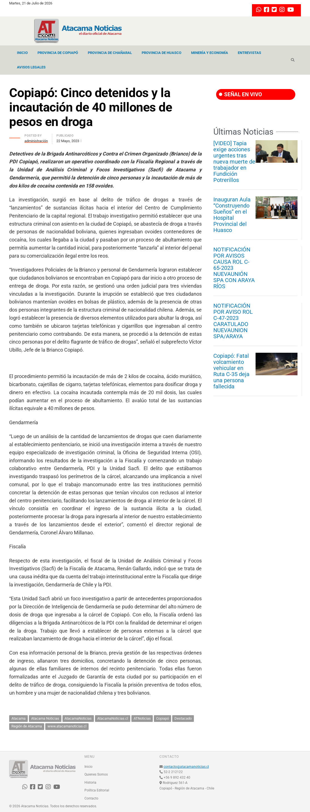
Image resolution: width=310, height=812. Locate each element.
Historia (90, 782)
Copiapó (162, 718)
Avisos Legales (31, 67)
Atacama (18, 718)
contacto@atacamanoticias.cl (186, 767)
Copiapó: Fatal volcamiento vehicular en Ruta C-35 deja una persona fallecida (231, 371)
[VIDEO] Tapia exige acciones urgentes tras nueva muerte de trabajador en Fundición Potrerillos (234, 161)
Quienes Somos (96, 774)
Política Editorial (96, 790)
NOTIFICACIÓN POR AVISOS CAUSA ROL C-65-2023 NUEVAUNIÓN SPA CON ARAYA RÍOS (234, 267)
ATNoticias (142, 718)
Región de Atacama (26, 726)
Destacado (183, 718)
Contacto (91, 798)
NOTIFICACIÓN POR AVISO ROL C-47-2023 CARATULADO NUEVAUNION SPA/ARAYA (233, 321)
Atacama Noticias (45, 718)
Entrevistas (249, 53)
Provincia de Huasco (161, 53)
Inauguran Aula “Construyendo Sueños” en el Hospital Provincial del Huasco (232, 214)
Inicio (22, 53)
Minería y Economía (209, 53)
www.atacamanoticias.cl (67, 726)
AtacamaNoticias (78, 718)
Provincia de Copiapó (58, 53)
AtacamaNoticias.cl (112, 718)
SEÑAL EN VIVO (240, 94)
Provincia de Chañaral (110, 53)
